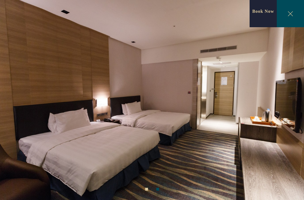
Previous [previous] (11, 101)
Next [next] (293, 101)
